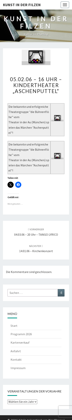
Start (14, 326)
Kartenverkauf (20, 342)
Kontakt (16, 359)
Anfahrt (16, 351)
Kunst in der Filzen (22, 4)
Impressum (18, 368)
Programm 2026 (21, 334)
